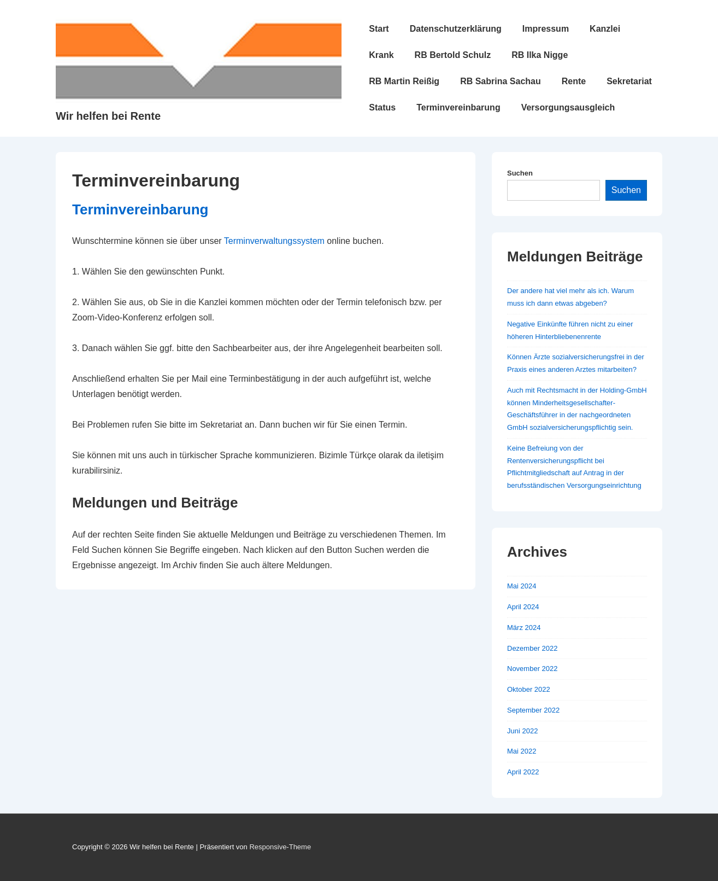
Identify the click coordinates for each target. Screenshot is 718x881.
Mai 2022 (521, 751)
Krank (381, 55)
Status (382, 107)
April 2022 (523, 772)
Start (379, 28)
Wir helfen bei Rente (108, 116)
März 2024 (523, 627)
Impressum (545, 28)
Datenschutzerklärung (456, 28)
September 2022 (533, 710)
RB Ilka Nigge (539, 55)
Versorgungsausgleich (568, 107)
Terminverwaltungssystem (274, 241)
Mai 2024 (521, 586)
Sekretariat (629, 81)
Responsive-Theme (280, 847)
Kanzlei (605, 28)
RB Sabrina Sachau (500, 81)
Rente (574, 81)
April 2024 (523, 607)
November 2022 (532, 668)
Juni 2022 (522, 731)
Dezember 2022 (532, 648)
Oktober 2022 (528, 689)
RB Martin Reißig (404, 81)
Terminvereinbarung (458, 107)
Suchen (520, 173)
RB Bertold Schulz (453, 55)
